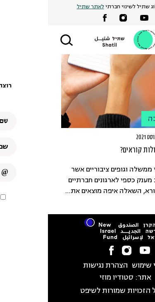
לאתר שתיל (42, 6)
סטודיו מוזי (69, 278)
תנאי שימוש (102, 266)
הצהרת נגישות (57, 266)
